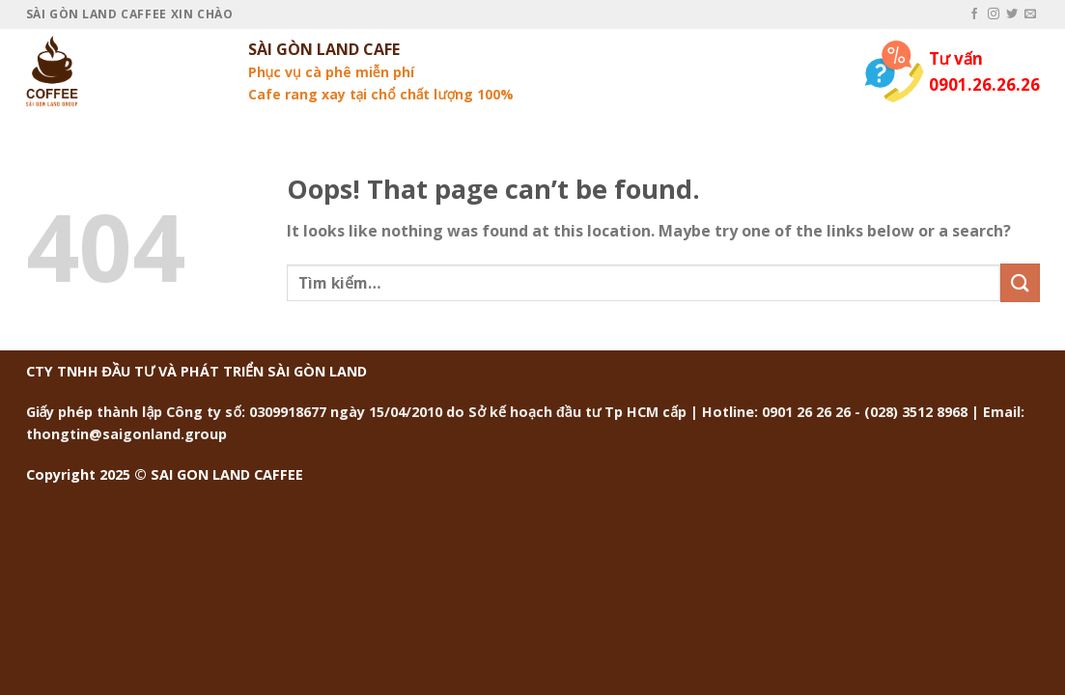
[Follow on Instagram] (993, 14)
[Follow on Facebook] (974, 14)
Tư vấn (956, 58)
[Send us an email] (1030, 14)
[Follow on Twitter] (1012, 14)
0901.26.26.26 (984, 84)
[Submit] (1019, 282)
